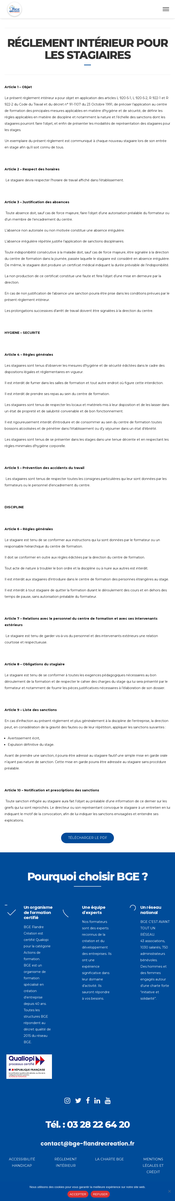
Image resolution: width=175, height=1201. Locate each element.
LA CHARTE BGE (109, 1159)
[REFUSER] (169, 1191)
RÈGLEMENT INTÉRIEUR (65, 1162)
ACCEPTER (78, 1194)
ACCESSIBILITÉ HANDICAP (22, 1162)
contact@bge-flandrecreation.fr (87, 1143)
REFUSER (100, 1194)
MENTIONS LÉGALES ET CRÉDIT (153, 1165)
